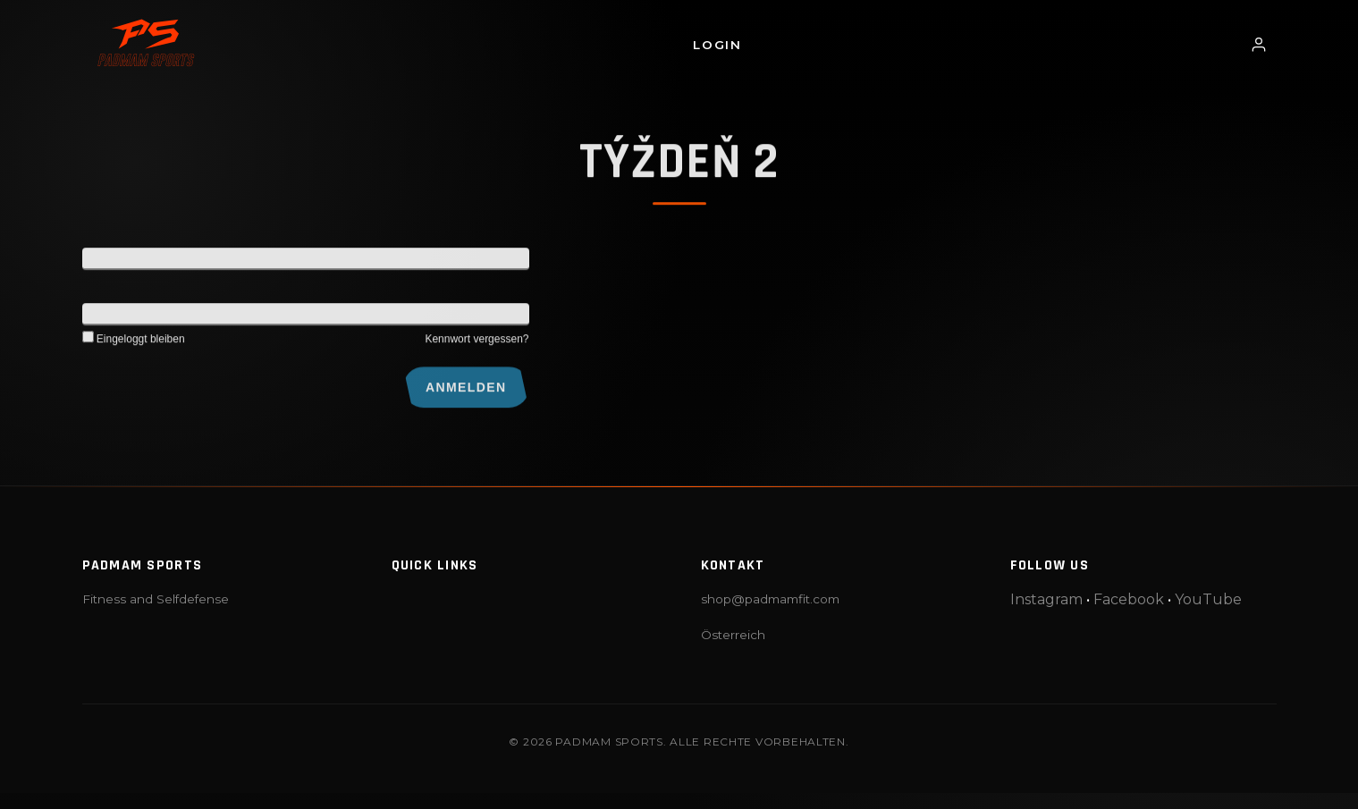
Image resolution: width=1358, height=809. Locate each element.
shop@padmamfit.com (770, 599)
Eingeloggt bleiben (133, 343)
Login (717, 45)
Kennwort (108, 318)
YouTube (1208, 599)
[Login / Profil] (1259, 45)
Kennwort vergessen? (476, 343)
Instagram (1046, 599)
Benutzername (123, 263)
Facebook (1128, 599)
